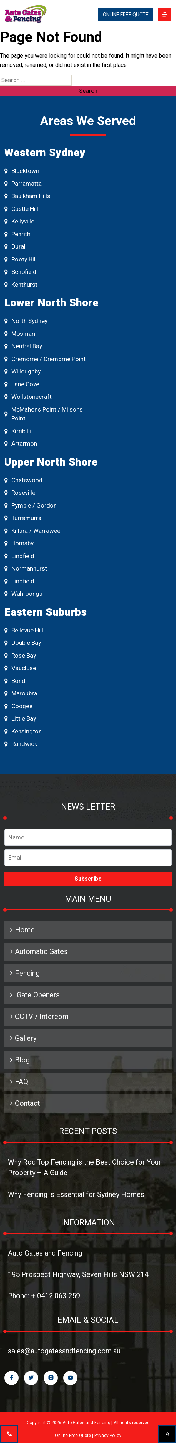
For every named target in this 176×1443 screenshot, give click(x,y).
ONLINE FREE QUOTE (126, 14)
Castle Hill (21, 209)
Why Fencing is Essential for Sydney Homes (76, 1194)
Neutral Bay (23, 346)
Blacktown (21, 170)
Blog (19, 1060)
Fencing (24, 973)
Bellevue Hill (23, 630)
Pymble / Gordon (30, 505)
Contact (24, 1103)
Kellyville (19, 221)
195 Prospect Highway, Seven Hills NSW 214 (78, 1274)
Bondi (15, 681)
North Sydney (25, 321)
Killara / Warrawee (32, 530)
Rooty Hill (20, 259)
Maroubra (20, 693)
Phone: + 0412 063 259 (44, 1296)
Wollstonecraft (28, 396)
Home (21, 930)
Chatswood (23, 480)
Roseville (19, 492)
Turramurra (22, 518)
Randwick (20, 743)
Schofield (20, 271)
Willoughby (22, 371)
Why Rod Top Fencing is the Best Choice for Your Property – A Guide (84, 1167)
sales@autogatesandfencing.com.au (64, 1351)
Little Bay (20, 718)
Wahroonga (23, 593)
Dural (14, 246)
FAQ (18, 1082)
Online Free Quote (73, 1435)
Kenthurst (20, 284)
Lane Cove (21, 384)
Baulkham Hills (27, 196)
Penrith (17, 234)
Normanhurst (25, 568)
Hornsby (19, 543)
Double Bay (22, 642)
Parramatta (23, 183)
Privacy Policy (107, 1435)
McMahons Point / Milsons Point (43, 414)
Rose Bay (20, 655)
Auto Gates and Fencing (45, 1253)
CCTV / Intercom (38, 1017)
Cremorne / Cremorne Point (45, 359)
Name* (88, 837)
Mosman (19, 333)
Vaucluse (20, 668)
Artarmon (20, 443)
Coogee (18, 706)
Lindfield (19, 556)
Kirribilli (17, 431)
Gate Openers (34, 995)
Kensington (23, 731)
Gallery (22, 1038)
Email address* (88, 856)
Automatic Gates (37, 951)
